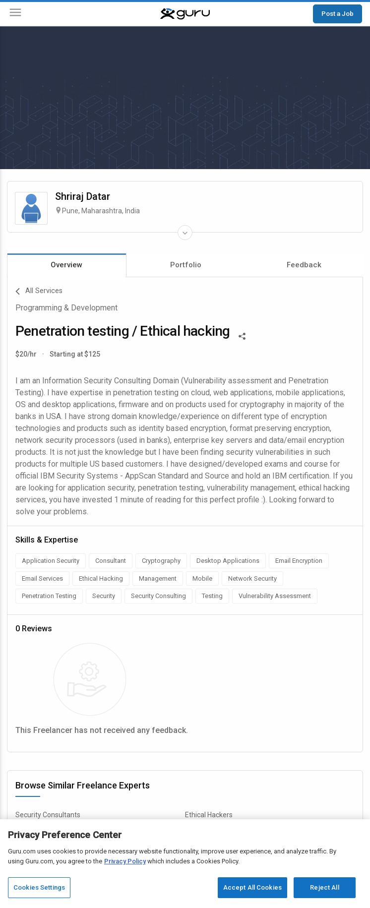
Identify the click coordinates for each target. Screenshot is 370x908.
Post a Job (337, 13)
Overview (66, 264)
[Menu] (15, 14)
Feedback (304, 264)
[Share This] (242, 335)
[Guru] (185, 13)
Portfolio (185, 264)
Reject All (324, 887)
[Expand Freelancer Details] (185, 232)
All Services (38, 291)
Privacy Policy (125, 861)
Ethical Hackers (209, 815)
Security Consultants (47, 815)
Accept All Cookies (252, 887)
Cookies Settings (39, 887)
